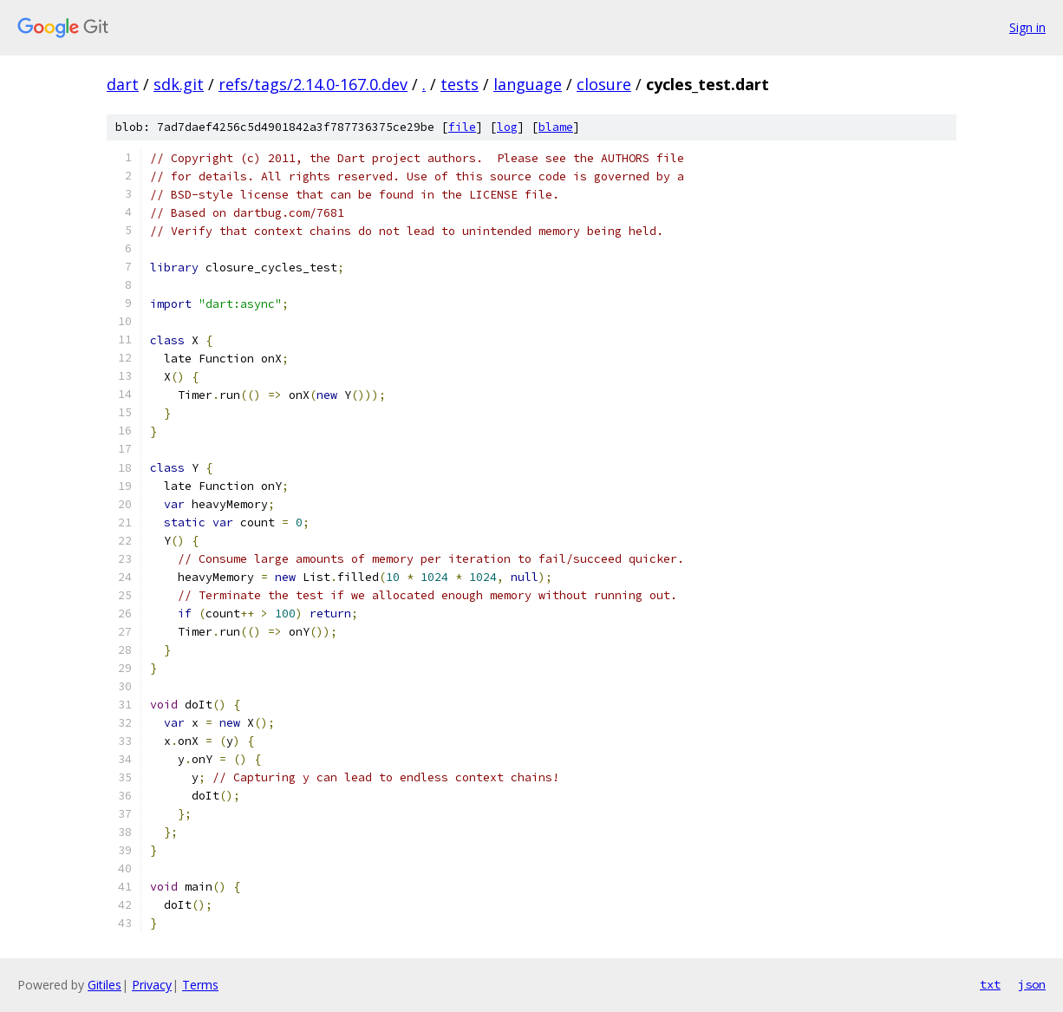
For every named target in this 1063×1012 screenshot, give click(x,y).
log (507, 127)
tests (459, 84)
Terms (200, 984)
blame (555, 127)
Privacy (152, 984)
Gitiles (104, 984)
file (462, 127)
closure (604, 84)
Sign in (1027, 27)
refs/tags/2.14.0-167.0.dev (313, 84)
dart (123, 84)
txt (990, 984)
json (1032, 984)
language (527, 84)
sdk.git (178, 84)
